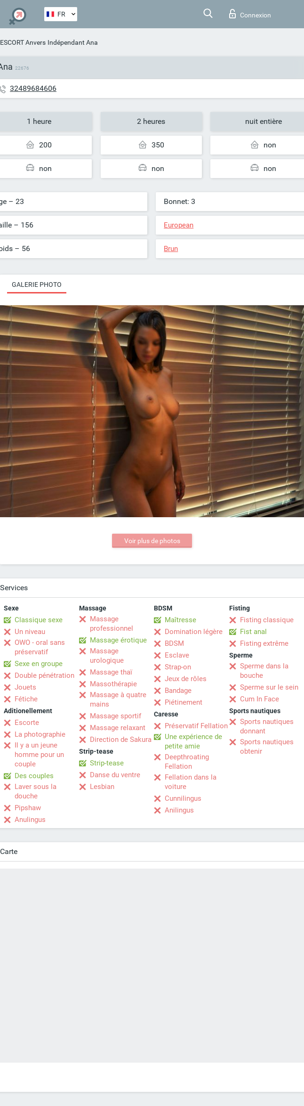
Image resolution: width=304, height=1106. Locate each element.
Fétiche (26, 699)
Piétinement (183, 702)
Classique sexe (39, 620)
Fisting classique (267, 620)
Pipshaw (28, 808)
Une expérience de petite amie (193, 741)
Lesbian (102, 786)
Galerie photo (37, 284)
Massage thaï (111, 672)
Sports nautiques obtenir (267, 747)
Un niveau (30, 631)
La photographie (40, 734)
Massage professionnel (111, 624)
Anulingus (30, 819)
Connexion (250, 13)
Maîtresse (180, 620)
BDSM (174, 643)
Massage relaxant (117, 728)
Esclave (177, 655)
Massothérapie (113, 684)
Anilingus (179, 810)
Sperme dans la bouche (264, 671)
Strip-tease (107, 763)
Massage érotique (118, 640)
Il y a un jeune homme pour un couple (39, 754)
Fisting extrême (264, 643)
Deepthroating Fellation (187, 762)
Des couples (34, 776)
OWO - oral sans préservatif (40, 647)
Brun (171, 248)
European (178, 225)
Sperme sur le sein (269, 687)
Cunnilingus (183, 798)
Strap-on (178, 667)
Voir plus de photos (152, 541)
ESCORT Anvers (23, 42)
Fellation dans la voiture (190, 782)
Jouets (25, 687)
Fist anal (253, 631)
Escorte (27, 722)
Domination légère (194, 631)
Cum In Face (259, 699)
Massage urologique (107, 656)
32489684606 (33, 88)
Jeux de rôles (186, 679)
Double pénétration (44, 675)
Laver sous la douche (35, 791)
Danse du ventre (115, 775)
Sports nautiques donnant (267, 726)
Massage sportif (115, 716)
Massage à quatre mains (118, 699)
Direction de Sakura (121, 739)
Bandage (178, 690)
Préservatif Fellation (196, 726)
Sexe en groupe (39, 663)
